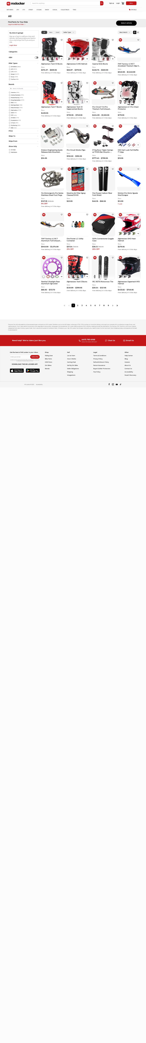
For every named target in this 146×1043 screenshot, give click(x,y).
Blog (126, 359)
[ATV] (9, 69)
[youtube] (117, 384)
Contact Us (128, 368)
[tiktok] (121, 384)
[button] (23, 51)
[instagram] (113, 384)
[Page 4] (86, 305)
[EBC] (9, 128)
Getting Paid (71, 362)
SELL (131, 3)
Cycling (13, 79)
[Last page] (117, 305)
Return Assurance (99, 365)
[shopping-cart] (123, 3)
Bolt (12, 102)
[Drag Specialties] (9, 100)
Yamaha (13, 92)
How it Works (71, 359)
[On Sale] (9, 150)
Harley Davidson (15, 95)
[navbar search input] (65, 3)
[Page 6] (95, 305)
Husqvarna (14, 120)
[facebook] (109, 384)
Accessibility (129, 372)
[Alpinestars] (9, 110)
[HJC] (9, 115)
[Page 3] (82, 305)
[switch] (36, 57)
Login (118, 3)
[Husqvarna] (9, 120)
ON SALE (132, 9)
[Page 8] (104, 305)
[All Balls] (9, 117)
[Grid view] (134, 32)
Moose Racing (15, 97)
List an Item (71, 355)
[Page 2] (77, 305)
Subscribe (35, 357)
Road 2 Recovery (130, 375)
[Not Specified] (9, 105)
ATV (12, 69)
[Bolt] (9, 102)
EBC (12, 128)
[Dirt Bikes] (9, 66)
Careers (127, 362)
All (44, 32)
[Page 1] (73, 305)
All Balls (13, 117)
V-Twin (13, 123)
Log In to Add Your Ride (17, 24)
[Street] (9, 74)
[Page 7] (99, 305)
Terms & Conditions (99, 355)
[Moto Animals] (9, 107)
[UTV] (9, 71)
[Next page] (113, 305)
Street (12, 74)
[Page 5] (91, 305)
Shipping (70, 372)
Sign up (111, 3)
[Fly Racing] (9, 125)
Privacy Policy (98, 359)
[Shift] (9, 112)
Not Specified (15, 105)
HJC (12, 115)
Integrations (71, 375)
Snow (12, 77)
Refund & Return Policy (101, 362)
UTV (12, 71)
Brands (47, 368)
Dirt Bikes (14, 66)
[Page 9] (108, 305)
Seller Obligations (73, 368)
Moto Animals (15, 107)
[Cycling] (9, 79)
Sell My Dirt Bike (72, 365)
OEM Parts (48, 362)
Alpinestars (14, 110)
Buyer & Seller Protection (101, 368)
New (50, 32)
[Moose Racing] (9, 97)
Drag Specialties (15, 100)
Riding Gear (49, 355)
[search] (101, 3)
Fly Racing (14, 125)
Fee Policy (96, 372)
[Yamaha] (9, 92)
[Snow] (9, 77)
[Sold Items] (9, 152)
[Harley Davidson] (9, 95)
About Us (128, 365)
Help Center (129, 355)
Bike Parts (48, 359)
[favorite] (61, 40)
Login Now (13, 45)
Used (57, 32)
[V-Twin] (9, 123)
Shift (12, 112)
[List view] (138, 32)
